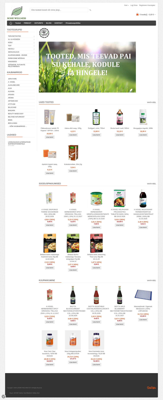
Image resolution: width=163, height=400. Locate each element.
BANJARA (11, 110)
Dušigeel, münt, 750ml (96, 128)
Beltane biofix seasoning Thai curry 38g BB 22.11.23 (96, 257)
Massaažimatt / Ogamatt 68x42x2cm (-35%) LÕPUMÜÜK (143, 308)
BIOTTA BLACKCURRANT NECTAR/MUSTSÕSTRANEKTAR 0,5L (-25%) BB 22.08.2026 (73, 310)
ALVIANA (11, 91)
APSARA (11, 95)
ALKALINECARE (14, 85)
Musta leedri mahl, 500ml (119, 128)
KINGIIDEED (12, 61)
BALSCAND (12, 107)
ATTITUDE (11, 104)
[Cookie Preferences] (3, 396)
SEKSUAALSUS (13, 52)
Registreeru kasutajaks (147, 5)
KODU (10, 42)
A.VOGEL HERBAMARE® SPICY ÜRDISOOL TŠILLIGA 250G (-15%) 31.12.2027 (73, 213)
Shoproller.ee (151, 387)
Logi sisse (134, 5)
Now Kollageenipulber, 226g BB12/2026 (73, 352)
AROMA (11, 98)
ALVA (10, 88)
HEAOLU (11, 49)
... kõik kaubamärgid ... (17, 126)
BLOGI (48, 23)
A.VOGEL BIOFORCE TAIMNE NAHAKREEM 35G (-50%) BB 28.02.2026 (49, 213)
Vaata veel (151, 102)
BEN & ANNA (12, 123)
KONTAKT (59, 23)
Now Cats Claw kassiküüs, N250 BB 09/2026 (49, 353)
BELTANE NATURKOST (16, 117)
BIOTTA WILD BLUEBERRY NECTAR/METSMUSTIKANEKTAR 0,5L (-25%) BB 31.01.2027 (120, 310)
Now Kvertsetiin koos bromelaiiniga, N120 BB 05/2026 (96, 353)
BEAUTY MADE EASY (15, 114)
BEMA (10, 120)
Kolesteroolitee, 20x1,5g (73, 164)
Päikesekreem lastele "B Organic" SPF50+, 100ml (49, 129)
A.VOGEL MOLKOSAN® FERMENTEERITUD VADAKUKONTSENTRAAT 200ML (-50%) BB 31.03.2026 (143, 214)
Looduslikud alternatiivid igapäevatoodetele (21, 143)
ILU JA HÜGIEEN (14, 39)
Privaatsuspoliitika (73, 23)
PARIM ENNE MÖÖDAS (16, 58)
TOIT (9, 46)
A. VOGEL (11, 82)
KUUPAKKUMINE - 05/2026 (17, 55)
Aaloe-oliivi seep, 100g (73, 128)
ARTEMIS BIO (13, 101)
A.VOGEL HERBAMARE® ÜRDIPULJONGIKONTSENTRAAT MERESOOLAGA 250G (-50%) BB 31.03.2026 (97, 214)
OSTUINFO (38, 23)
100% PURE (12, 79)
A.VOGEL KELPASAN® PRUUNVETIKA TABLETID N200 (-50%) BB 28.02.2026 (119, 213)
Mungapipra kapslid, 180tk (143, 128)
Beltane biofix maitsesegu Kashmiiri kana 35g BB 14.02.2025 (49, 257)
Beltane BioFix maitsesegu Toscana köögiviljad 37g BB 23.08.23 (72, 258)
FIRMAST (27, 23)
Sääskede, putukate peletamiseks (16, 65)
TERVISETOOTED (14, 36)
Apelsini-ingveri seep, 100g (50, 165)
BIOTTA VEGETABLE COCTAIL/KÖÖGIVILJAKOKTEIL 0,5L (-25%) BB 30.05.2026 (97, 309)
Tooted (18, 23)
